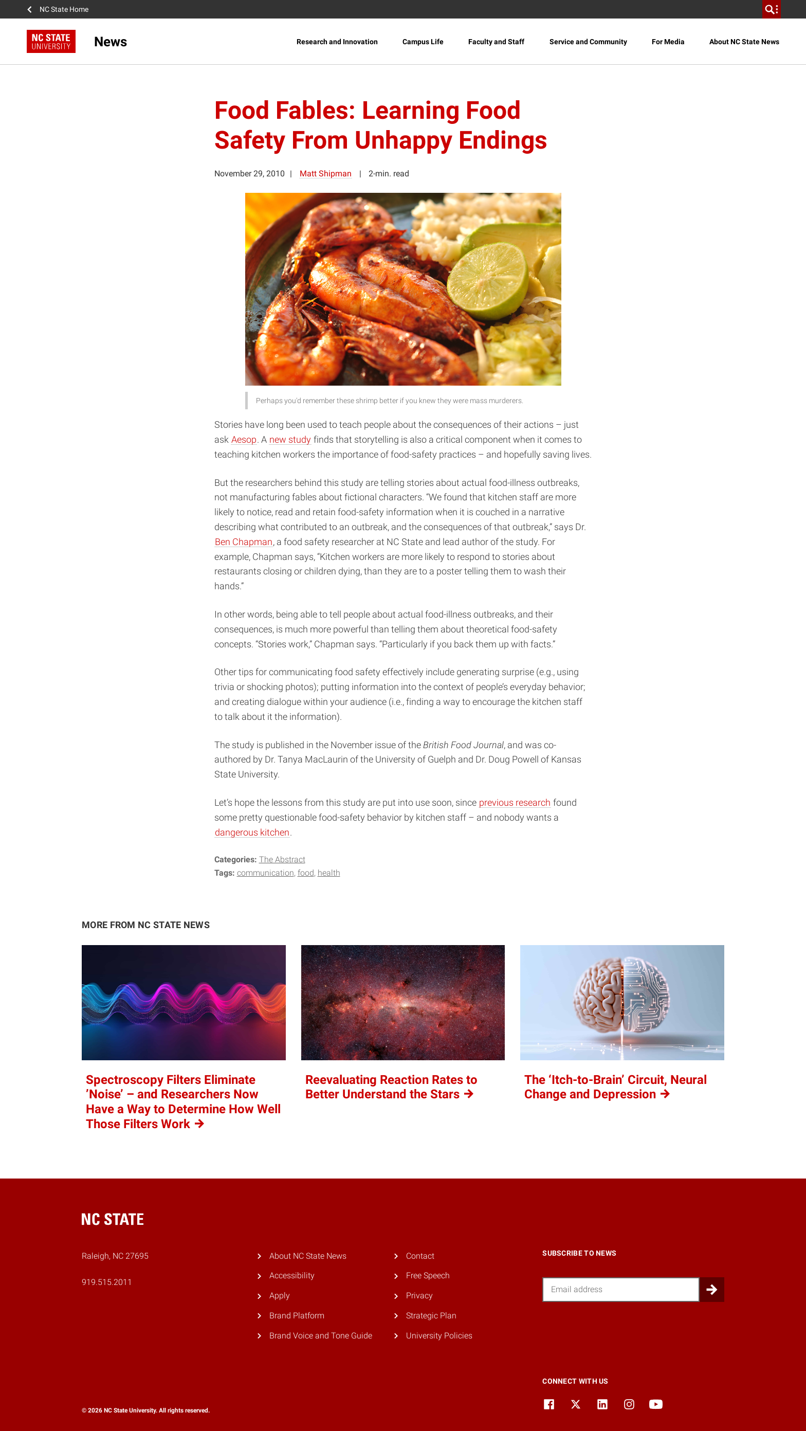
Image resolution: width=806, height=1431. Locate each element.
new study (290, 439)
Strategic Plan (431, 1315)
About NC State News (744, 42)
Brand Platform (296, 1315)
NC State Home (64, 9)
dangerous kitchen (252, 832)
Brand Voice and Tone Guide (320, 1336)
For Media (668, 42)
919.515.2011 (107, 1282)
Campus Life (423, 42)
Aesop (244, 439)
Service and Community (588, 42)
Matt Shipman (326, 173)
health (329, 873)
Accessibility (292, 1275)
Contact (420, 1256)
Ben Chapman (243, 541)
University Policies (439, 1336)
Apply (279, 1295)
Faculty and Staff (496, 42)
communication (265, 873)
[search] (771, 9)
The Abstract (282, 859)
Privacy (419, 1295)
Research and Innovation (337, 42)
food (306, 873)
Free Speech (428, 1275)
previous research (515, 802)
